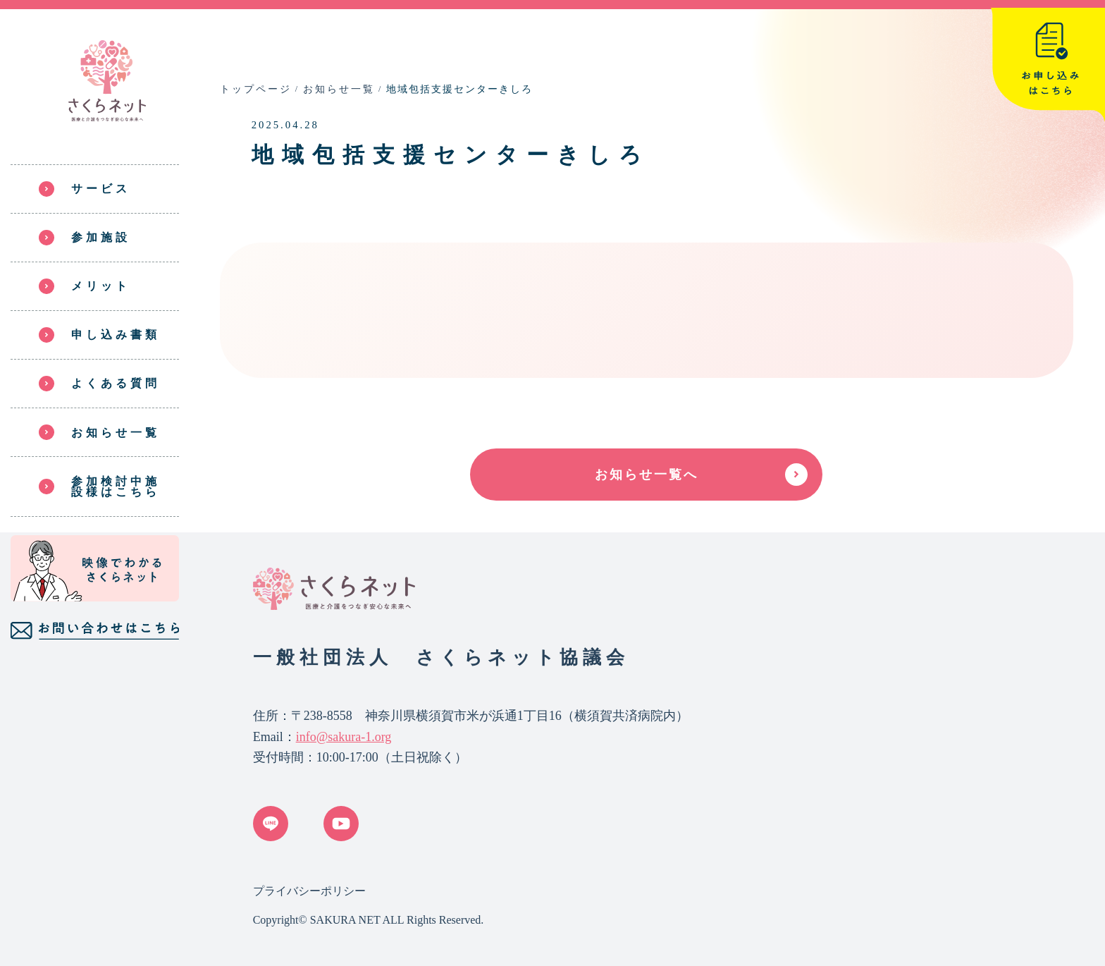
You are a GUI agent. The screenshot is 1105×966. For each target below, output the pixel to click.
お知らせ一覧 (339, 89)
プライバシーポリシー (309, 891)
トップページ (256, 89)
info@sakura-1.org (344, 737)
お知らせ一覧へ (646, 474)
